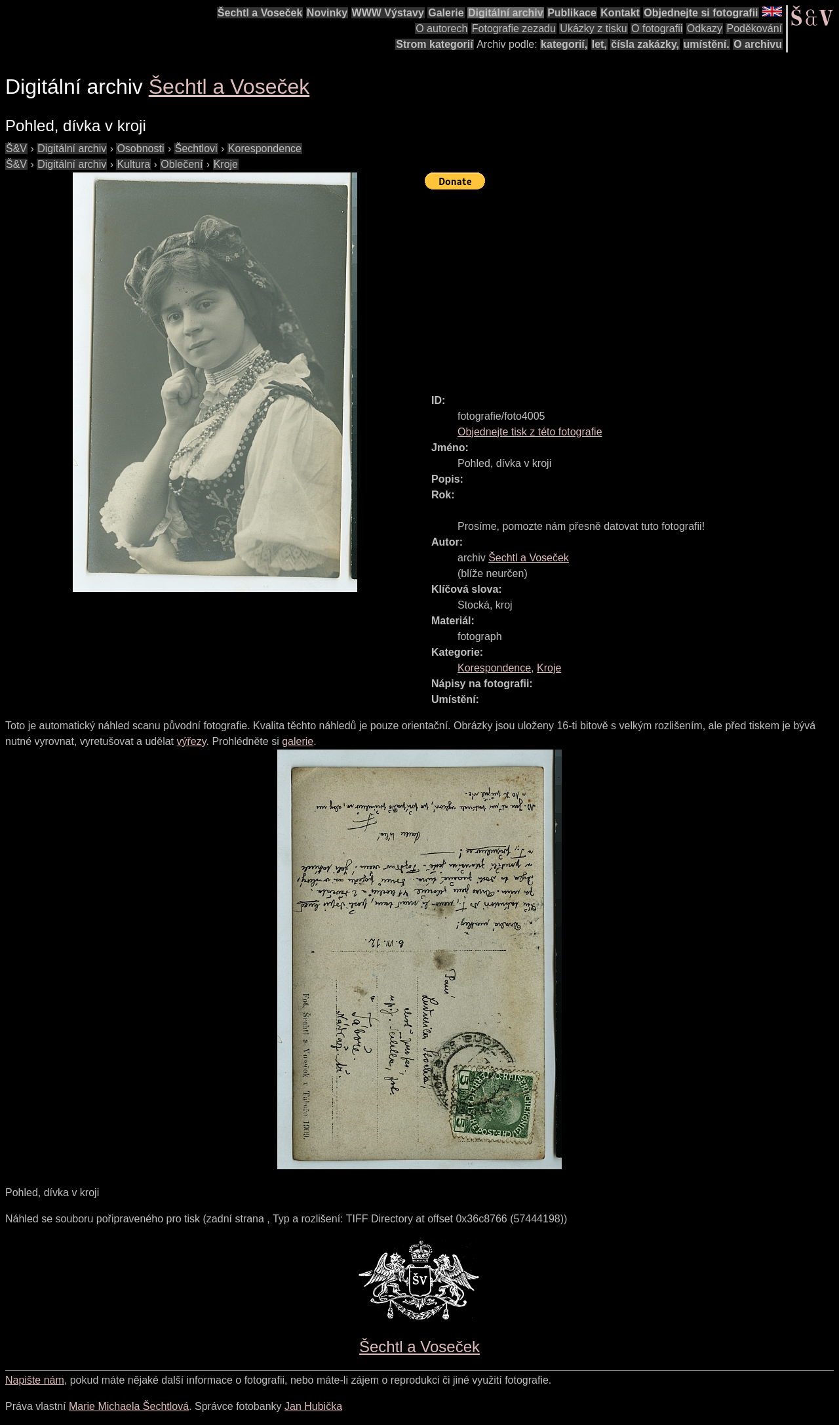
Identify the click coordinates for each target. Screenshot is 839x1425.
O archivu (757, 44)
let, (599, 44)
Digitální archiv (505, 12)
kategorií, (564, 44)
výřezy (191, 741)
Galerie (445, 12)
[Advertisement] (632, 286)
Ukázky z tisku (593, 28)
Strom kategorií (434, 44)
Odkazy (704, 28)
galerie (297, 741)
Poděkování (754, 28)
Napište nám (34, 1380)
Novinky (327, 12)
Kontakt (620, 12)
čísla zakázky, (645, 44)
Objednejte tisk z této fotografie (530, 431)
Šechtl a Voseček (260, 12)
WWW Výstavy (388, 12)
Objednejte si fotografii (701, 12)
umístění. (707, 44)
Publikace (571, 12)
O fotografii (656, 28)
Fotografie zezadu (514, 28)
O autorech (441, 28)
